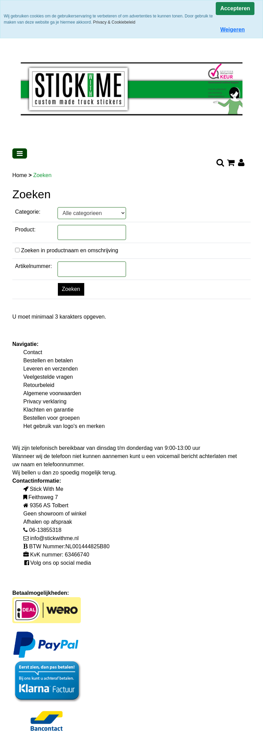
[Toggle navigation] (19, 153)
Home (20, 175)
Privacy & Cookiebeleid (114, 22)
